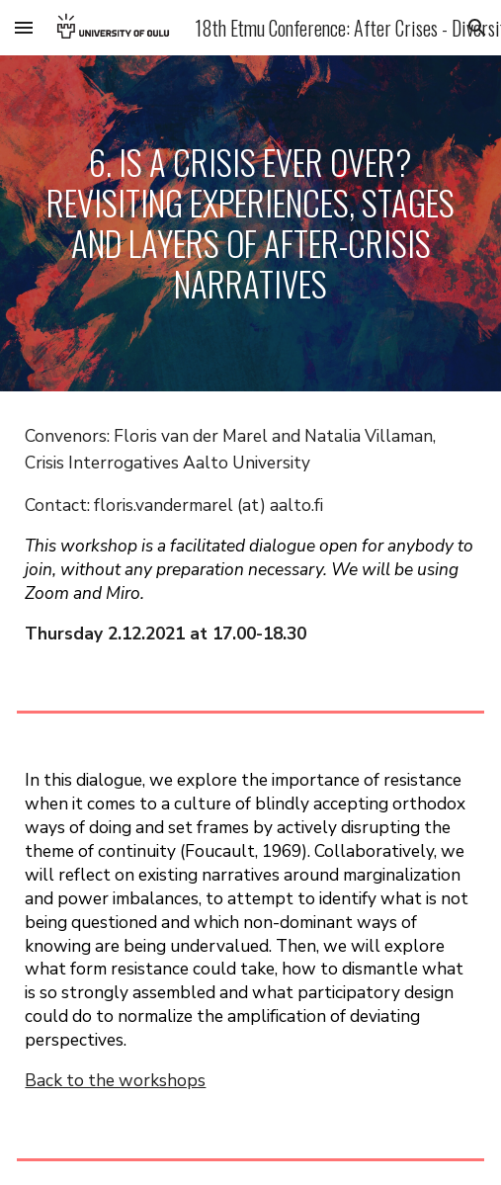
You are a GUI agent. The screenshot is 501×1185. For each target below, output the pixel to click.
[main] (250, 223)
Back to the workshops (115, 1080)
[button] (23, 27)
